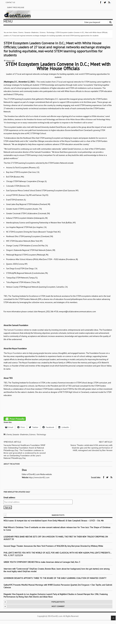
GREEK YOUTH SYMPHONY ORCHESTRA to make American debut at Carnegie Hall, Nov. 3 (42, 562)
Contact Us (10, 2)
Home (15, 32)
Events (9, 434)
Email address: (9, 497)
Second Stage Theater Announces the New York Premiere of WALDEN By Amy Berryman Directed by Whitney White (53, 546)
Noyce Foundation (14, 353)
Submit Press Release (15, 7)
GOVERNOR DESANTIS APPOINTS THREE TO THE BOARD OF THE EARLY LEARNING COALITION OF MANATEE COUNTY (55, 578)
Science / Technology (37, 434)
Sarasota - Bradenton (20, 434)
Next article (105, 442)
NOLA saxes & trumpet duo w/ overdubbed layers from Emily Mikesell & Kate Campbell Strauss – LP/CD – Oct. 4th (54, 520)
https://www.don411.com (39, 477)
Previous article (12, 442)
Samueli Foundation (15, 330)
